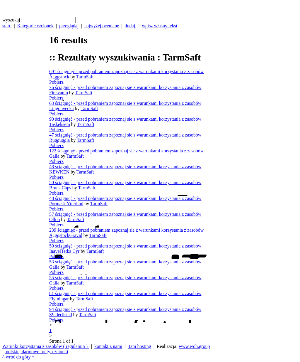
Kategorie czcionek (35, 25)
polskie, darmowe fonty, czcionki (36, 351)
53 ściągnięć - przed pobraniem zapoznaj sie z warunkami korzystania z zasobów (125, 261)
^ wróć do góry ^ (18, 356)
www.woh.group (194, 346)
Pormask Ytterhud (66, 203)
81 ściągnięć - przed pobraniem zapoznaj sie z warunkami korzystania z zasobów (125, 293)
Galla (54, 156)
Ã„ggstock (59, 76)
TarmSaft (84, 76)
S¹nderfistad (60, 314)
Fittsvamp (58, 92)
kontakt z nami (108, 346)
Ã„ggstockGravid (65, 235)
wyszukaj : (12, 19)
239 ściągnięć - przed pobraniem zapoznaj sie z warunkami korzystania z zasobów (126, 230)
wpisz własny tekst (159, 25)
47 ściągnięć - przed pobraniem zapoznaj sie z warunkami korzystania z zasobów (125, 134)
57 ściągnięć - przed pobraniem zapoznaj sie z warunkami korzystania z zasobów (125, 214)
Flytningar (59, 298)
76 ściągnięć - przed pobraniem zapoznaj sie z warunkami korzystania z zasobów (125, 87)
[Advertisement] (25, 185)
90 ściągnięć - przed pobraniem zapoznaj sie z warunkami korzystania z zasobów (125, 119)
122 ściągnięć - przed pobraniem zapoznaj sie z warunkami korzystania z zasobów (126, 150)
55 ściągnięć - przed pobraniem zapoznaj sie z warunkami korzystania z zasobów (125, 277)
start (7, 25)
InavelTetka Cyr (64, 251)
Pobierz (56, 82)
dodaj (131, 25)
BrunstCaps (60, 187)
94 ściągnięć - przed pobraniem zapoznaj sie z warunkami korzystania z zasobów (125, 309)
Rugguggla (59, 140)
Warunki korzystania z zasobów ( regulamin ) (45, 346)
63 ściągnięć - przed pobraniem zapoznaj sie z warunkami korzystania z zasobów (125, 103)
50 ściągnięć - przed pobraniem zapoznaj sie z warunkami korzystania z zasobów (125, 182)
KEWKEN (59, 171)
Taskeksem (59, 124)
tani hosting (139, 346)
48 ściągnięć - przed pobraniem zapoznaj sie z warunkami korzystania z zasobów (125, 166)
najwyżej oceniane (101, 25)
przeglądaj (69, 25)
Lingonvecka (61, 108)
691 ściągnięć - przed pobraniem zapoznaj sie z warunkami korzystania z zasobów (126, 71)
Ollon (54, 219)
